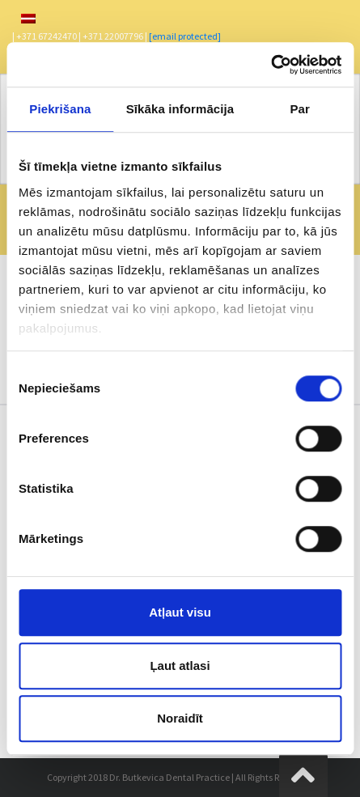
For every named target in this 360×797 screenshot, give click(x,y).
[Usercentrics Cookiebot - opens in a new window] (270, 64)
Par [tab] (300, 109)
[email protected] (185, 36)
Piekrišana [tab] (60, 109)
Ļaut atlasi (180, 665)
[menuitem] (28, 19)
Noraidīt (180, 718)
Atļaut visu (180, 612)
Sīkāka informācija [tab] (180, 109)
